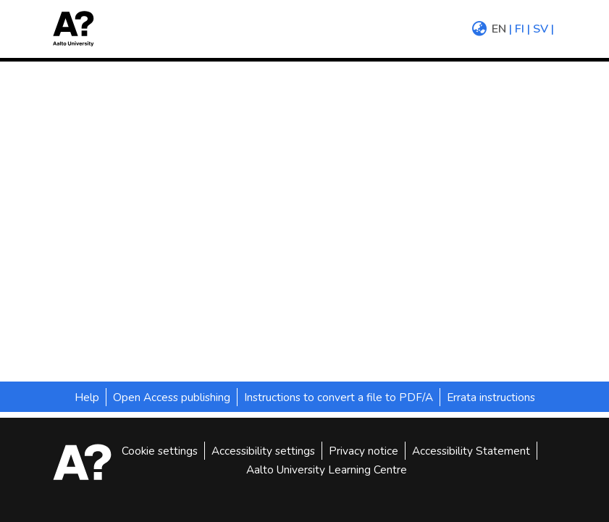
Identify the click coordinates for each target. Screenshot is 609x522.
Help (87, 397)
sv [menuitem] (540, 29)
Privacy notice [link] (363, 450)
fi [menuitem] (519, 29)
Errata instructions (491, 397)
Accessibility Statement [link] (471, 450)
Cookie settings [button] (160, 450)
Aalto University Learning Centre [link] (326, 469)
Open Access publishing (171, 397)
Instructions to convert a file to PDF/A (338, 397)
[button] (78, 28)
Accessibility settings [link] (263, 450)
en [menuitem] (499, 29)
